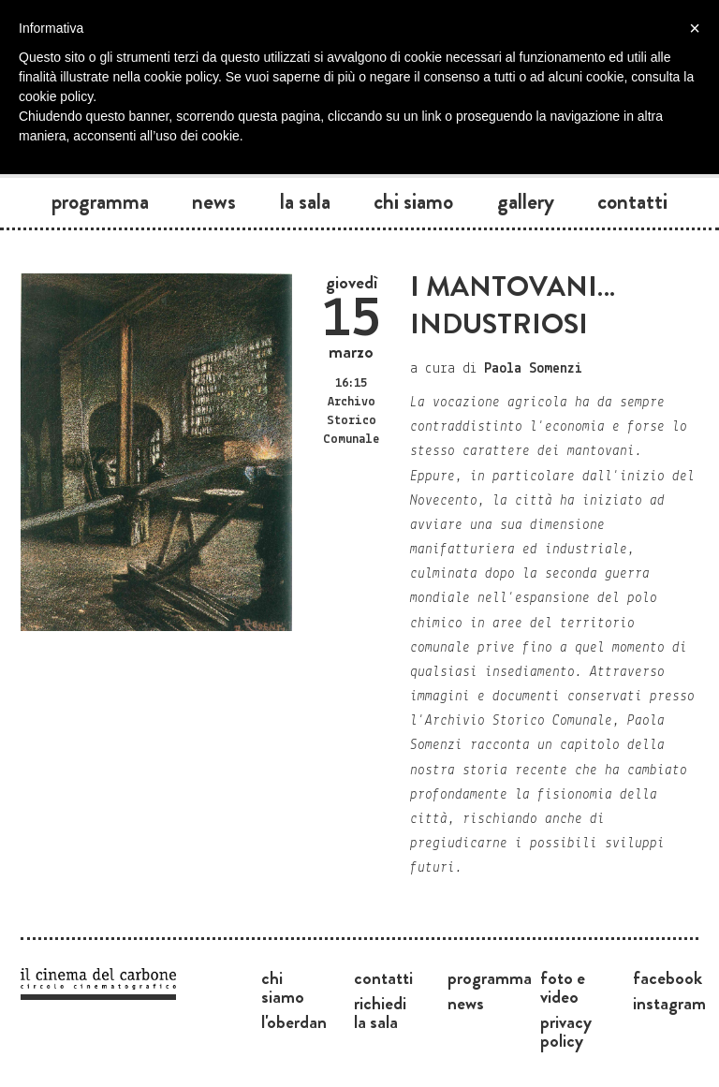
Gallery (525, 201)
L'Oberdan (294, 1021)
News (214, 201)
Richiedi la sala (380, 1012)
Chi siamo (413, 201)
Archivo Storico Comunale (351, 421)
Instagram (669, 1003)
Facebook (667, 977)
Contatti (632, 201)
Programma (100, 201)
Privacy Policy (566, 1030)
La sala (305, 201)
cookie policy (56, 96)
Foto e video (562, 986)
